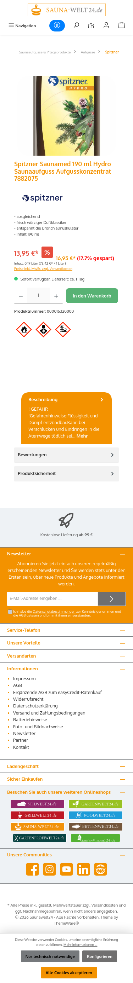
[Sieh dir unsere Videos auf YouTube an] (66, 869)
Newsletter (24, 733)
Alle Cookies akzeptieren (69, 972)
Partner (20, 740)
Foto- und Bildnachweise (38, 726)
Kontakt (21, 747)
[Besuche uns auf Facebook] (32, 869)
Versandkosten (105, 905)
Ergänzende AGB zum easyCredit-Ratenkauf (57, 692)
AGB (22, 615)
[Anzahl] (38, 296)
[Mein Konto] (106, 25)
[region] (66, 116)
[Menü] (22, 25)
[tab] (66, 418)
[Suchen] (76, 25)
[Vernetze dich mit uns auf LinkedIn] (84, 869)
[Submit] (112, 599)
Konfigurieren (99, 956)
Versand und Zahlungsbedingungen (49, 713)
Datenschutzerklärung (35, 706)
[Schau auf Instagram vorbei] (49, 869)
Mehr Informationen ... (80, 944)
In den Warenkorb (92, 296)
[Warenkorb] (121, 25)
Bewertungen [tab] (66, 454)
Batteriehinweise (30, 719)
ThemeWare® (66, 923)
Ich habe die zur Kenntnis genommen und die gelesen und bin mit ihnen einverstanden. (67, 613)
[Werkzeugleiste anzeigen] (57, 25)
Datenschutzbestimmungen (54, 611)
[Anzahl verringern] (20, 296)
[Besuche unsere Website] (101, 869)
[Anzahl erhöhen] (56, 296)
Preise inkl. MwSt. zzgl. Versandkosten (43, 268)
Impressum (24, 678)
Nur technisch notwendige (50, 956)
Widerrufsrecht (28, 699)
